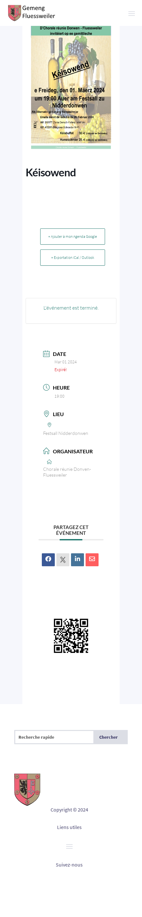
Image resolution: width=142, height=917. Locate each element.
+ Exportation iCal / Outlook (72, 257)
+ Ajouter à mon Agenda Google (72, 236)
